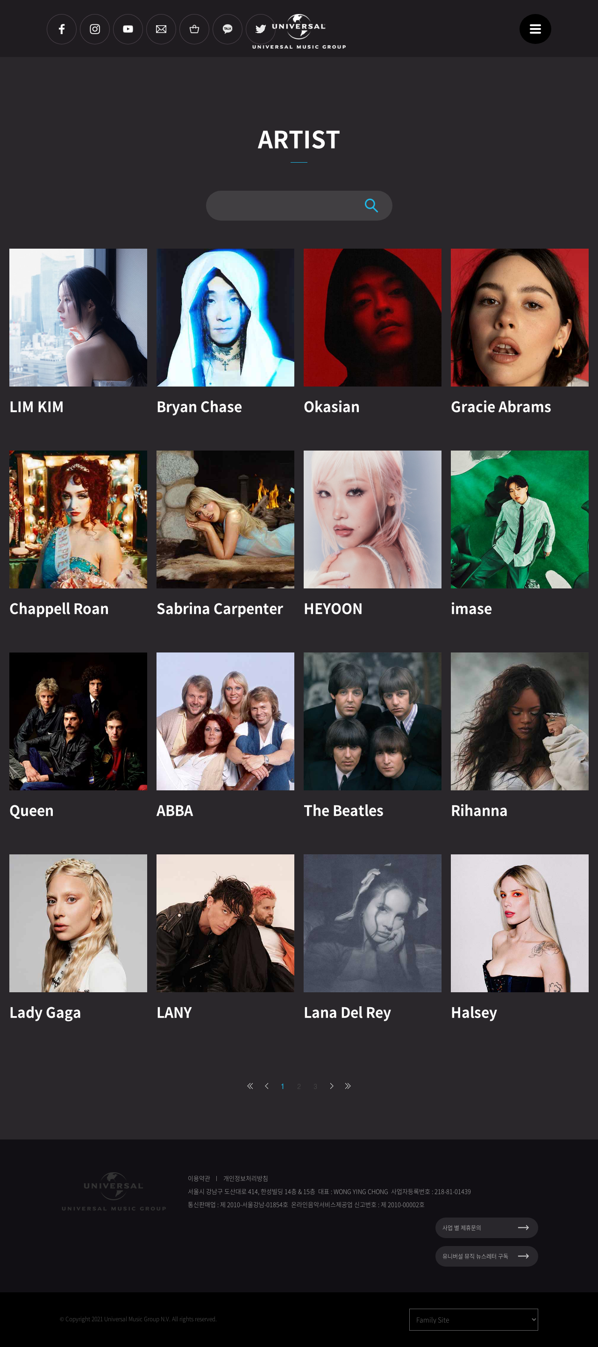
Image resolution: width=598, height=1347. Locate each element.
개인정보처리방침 (245, 1178)
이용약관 (199, 1178)
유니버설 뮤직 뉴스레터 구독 (475, 1256)
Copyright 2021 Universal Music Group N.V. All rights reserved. (141, 1319)
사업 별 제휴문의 (461, 1228)
